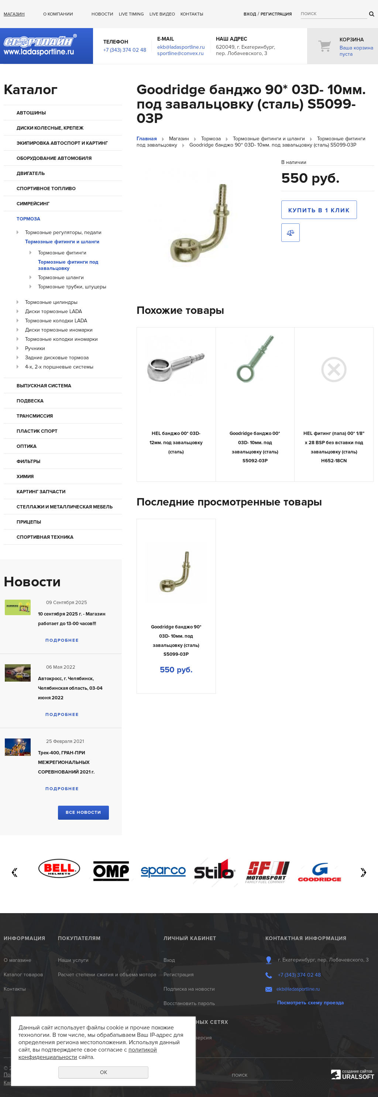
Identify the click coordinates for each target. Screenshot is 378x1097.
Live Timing (131, 14)
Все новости (83, 812)
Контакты (192, 14)
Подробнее (62, 640)
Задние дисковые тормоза (57, 357)
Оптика (27, 446)
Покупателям (79, 938)
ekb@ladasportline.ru (181, 47)
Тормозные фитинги (62, 253)
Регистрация (276, 14)
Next (363, 872)
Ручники (35, 348)
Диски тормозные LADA (53, 311)
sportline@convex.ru (180, 53)
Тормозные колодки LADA (56, 321)
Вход (250, 14)
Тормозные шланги (61, 277)
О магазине (17, 960)
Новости (102, 14)
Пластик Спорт (37, 431)
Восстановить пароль (189, 1003)
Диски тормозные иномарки (59, 330)
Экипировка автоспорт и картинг (62, 143)
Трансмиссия (35, 416)
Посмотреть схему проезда (310, 1003)
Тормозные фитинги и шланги (62, 242)
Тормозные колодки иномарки (61, 339)
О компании (58, 14)
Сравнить (290, 232)
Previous (15, 872)
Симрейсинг (33, 204)
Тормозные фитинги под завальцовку (68, 265)
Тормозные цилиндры (51, 302)
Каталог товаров (23, 974)
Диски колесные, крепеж (50, 128)
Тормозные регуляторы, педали (63, 232)
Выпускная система (44, 386)
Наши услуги (73, 960)
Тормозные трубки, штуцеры (72, 287)
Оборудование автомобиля (54, 158)
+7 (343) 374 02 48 (124, 50)
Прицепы (29, 522)
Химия (25, 477)
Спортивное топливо (46, 189)
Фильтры (28, 461)
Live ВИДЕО (162, 14)
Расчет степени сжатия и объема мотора (107, 974)
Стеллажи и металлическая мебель (65, 507)
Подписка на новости (189, 989)
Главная (147, 139)
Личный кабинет (190, 938)
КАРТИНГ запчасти (41, 492)
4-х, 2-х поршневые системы (59, 367)
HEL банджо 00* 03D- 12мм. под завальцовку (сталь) (176, 443)
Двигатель (31, 173)
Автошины (31, 113)
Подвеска (30, 401)
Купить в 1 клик (319, 210)
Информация (24, 938)
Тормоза (28, 219)
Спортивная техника (45, 537)
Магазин (14, 14)
